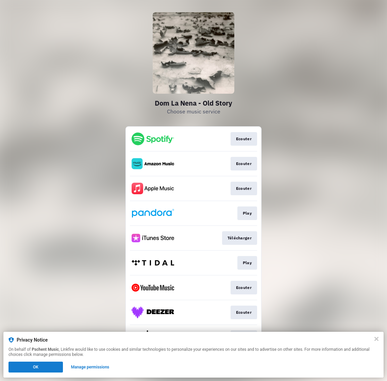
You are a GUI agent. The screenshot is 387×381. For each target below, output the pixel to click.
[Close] (376, 338)
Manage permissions (90, 367)
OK (35, 367)
